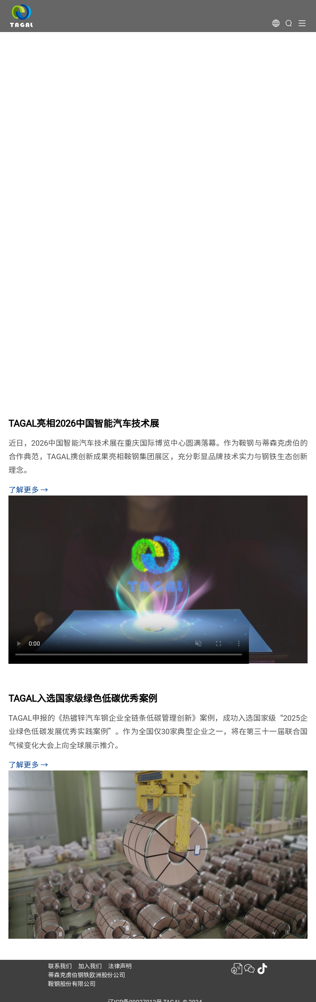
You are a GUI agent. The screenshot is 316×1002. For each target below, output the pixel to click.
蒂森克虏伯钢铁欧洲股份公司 (86, 975)
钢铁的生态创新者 (67, 103)
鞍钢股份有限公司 (71, 983)
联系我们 (60, 966)
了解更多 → (28, 489)
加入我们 (90, 966)
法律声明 (120, 966)
